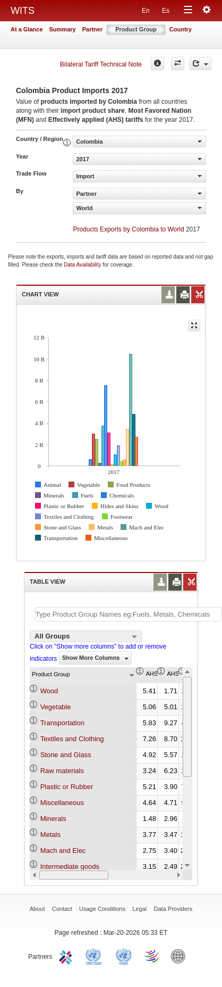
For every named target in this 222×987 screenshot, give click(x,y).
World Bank (180, 955)
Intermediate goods (69, 866)
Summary (62, 29)
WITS (23, 10)
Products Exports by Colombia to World (128, 229)
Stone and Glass (65, 755)
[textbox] (128, 614)
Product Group (136, 29)
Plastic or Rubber (66, 787)
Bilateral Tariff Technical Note (101, 64)
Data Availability (83, 265)
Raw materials (62, 771)
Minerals (53, 819)
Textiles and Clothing (72, 739)
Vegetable (55, 707)
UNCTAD (95, 955)
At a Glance (27, 29)
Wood (49, 691)
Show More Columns (95, 657)
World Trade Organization (152, 955)
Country (180, 29)
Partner (92, 29)
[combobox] (86, 636)
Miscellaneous (62, 803)
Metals (50, 835)
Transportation (62, 723)
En (146, 10)
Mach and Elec (63, 851)
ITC (67, 955)
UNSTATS (123, 955)
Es (165, 10)
